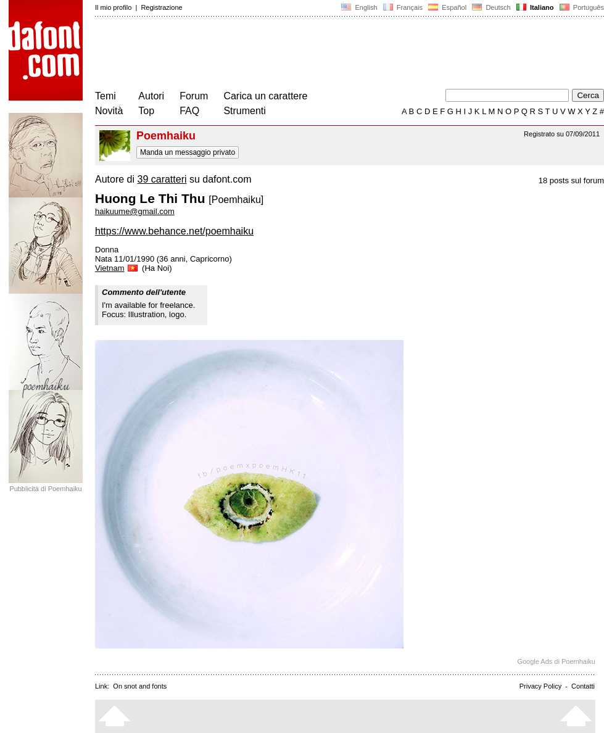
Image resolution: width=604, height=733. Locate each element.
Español (447, 7)
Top (146, 111)
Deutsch (491, 7)
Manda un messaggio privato (187, 152)
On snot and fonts (140, 686)
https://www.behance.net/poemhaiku (174, 231)
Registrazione (161, 7)
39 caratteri (161, 179)
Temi (105, 96)
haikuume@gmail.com (135, 211)
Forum (194, 96)
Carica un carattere (265, 96)
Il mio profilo (113, 7)
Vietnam (117, 268)
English (359, 7)
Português (581, 7)
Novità (109, 111)
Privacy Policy (540, 686)
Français (402, 7)
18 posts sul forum (571, 180)
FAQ (189, 111)
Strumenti (244, 111)
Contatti (583, 686)
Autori (151, 96)
